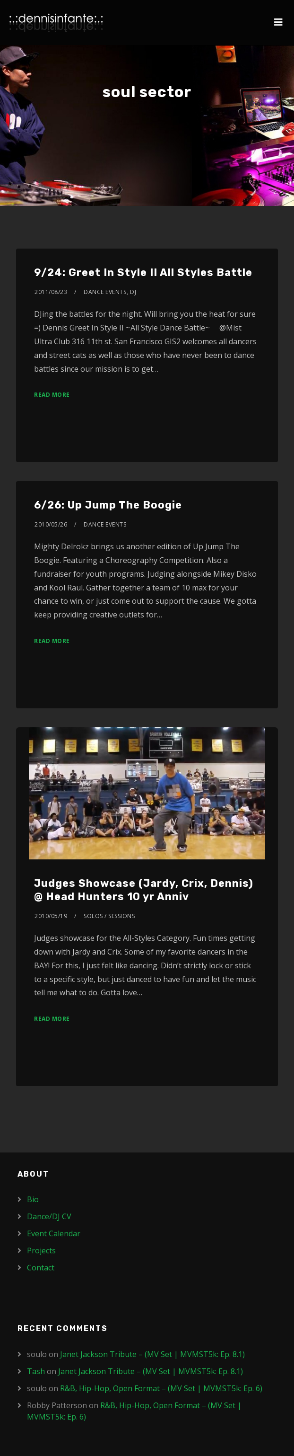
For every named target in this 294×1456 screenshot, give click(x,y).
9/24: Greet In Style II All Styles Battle (143, 272)
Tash (36, 1371)
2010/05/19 (51, 916)
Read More (52, 395)
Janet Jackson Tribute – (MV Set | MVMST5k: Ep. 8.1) (152, 1354)
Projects (41, 1250)
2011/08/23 (51, 292)
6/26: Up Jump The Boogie (108, 505)
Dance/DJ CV (49, 1216)
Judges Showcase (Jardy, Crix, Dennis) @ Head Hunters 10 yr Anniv (143, 890)
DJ (133, 292)
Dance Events (105, 292)
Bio (33, 1199)
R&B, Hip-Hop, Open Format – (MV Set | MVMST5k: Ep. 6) (161, 1388)
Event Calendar (53, 1233)
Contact (40, 1267)
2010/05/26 (51, 524)
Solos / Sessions (109, 916)
